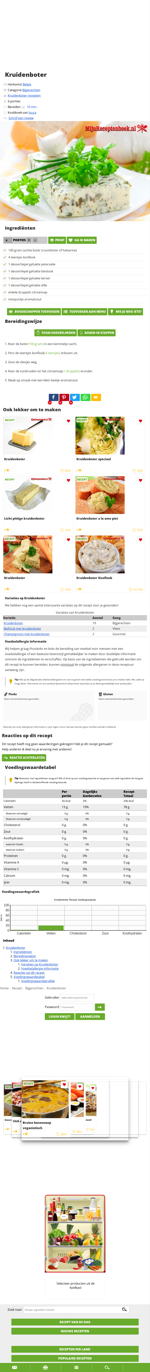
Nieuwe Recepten (75, 1331)
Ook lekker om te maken (31, 960)
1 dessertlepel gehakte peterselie (31, 264)
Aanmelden (90, 1016)
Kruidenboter (13, 623)
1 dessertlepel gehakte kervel (29, 278)
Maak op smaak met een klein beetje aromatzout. (43, 380)
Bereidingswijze (25, 956)
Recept (17, 988)
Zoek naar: (15, 1309)
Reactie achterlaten (24, 758)
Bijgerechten (31, 90)
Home (4, 988)
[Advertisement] (75, 39)
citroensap (63, 371)
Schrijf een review (21, 118)
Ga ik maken (81, 240)
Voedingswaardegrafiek (38, 981)
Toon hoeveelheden (55, 333)
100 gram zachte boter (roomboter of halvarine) (42, 250)
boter (31, 344)
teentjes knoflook (40, 353)
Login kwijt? (59, 1016)
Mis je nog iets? (125, 311)
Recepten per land (74, 1349)
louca (32, 112)
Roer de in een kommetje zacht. (42, 344)
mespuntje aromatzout (24, 299)
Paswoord (52, 1007)
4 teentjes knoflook (21, 257)
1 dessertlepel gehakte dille (27, 285)
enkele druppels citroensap (27, 292)
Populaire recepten (75, 1358)
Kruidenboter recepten (24, 95)
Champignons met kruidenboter (27, 634)
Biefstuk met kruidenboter (22, 629)
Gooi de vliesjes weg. (22, 362)
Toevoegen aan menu (84, 311)
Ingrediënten (23, 952)
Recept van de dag (75, 1322)
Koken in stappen (96, 333)
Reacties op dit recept (29, 973)
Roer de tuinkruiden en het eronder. (50, 371)
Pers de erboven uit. (43, 353)
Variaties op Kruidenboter (39, 964)
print (57, 240)
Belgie (27, 84)
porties (15, 101)
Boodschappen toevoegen (34, 311)
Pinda (10, 694)
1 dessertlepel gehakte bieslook (30, 271)
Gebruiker (52, 997)
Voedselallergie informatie (40, 968)
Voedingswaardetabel (29, 977)
